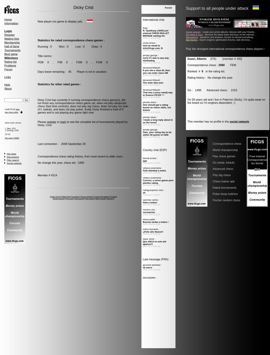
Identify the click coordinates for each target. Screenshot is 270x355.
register (51, 121)
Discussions (13, 157)
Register (9, 34)
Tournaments (12, 50)
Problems (10, 65)
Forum (8, 69)
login (63, 121)
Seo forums (89, 199)
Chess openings (87, 197)
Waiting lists (11, 38)
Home (8, 19)
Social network (14, 163)
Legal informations (102, 197)
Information (11, 23)
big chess (93, 106)
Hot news (11, 154)
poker (79, 109)
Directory (110, 199)
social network (239, 121)
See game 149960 (12, 138)
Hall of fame (11, 46)
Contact (113, 197)
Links (7, 77)
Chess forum (55, 197)
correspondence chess (95, 100)
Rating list (10, 61)
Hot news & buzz (194, 34)
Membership (12, 42)
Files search (13, 160)
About (8, 88)
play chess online (11, 112)
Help (7, 84)
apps (18, 109)
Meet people (100, 199)
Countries (75, 197)
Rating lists (66, 197)
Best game (11, 54)
